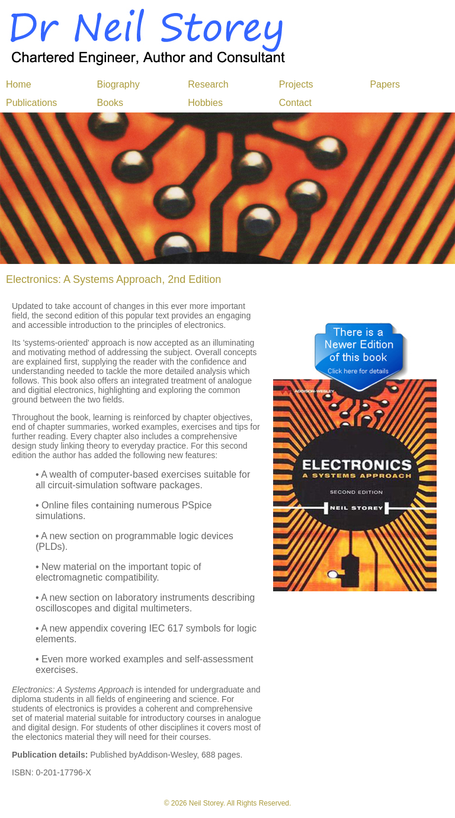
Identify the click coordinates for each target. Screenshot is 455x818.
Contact (295, 103)
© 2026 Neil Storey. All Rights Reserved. (227, 803)
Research (208, 84)
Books (110, 103)
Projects (296, 84)
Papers (385, 84)
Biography (118, 84)
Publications (31, 103)
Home (18, 84)
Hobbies (205, 103)
